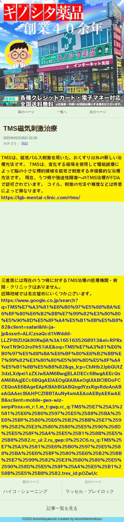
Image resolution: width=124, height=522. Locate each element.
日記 (24, 143)
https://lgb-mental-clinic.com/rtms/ (40, 197)
